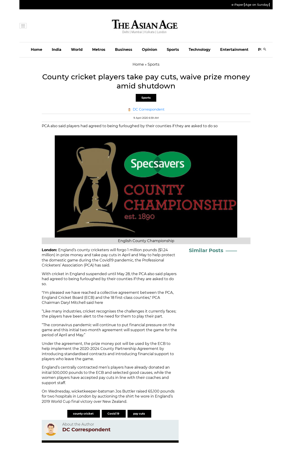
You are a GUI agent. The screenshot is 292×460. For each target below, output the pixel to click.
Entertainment (234, 49)
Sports (173, 49)
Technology (200, 49)
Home (36, 49)
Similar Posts (206, 250)
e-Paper (237, 4)
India (56, 49)
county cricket (83, 413)
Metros (98, 49)
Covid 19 (113, 413)
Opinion (149, 49)
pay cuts (139, 413)
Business (123, 49)
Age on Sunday (257, 4)
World (77, 49)
